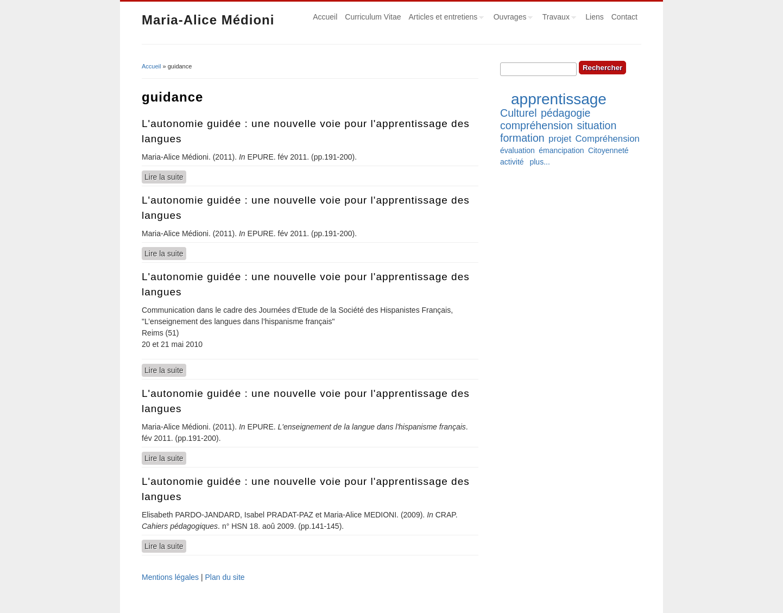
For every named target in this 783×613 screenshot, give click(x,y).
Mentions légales (170, 577)
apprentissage (559, 99)
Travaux (557, 18)
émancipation (561, 150)
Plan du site (224, 577)
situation (596, 125)
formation (522, 138)
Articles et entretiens (444, 18)
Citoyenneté (608, 150)
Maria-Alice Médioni (208, 19)
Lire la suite (165, 176)
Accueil (325, 16)
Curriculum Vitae (373, 16)
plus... (539, 161)
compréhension (536, 125)
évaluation (517, 150)
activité (512, 161)
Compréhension (607, 139)
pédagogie (566, 113)
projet (559, 139)
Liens (594, 16)
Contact (624, 16)
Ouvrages (511, 18)
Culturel (518, 113)
